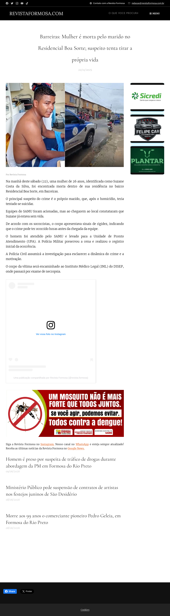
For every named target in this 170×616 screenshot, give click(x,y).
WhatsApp (82, 444)
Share (10, 591)
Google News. (76, 448)
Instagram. (47, 444)
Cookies (85, 609)
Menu (155, 13)
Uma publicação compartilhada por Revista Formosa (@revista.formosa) (50, 377)
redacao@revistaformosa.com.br (148, 3)
